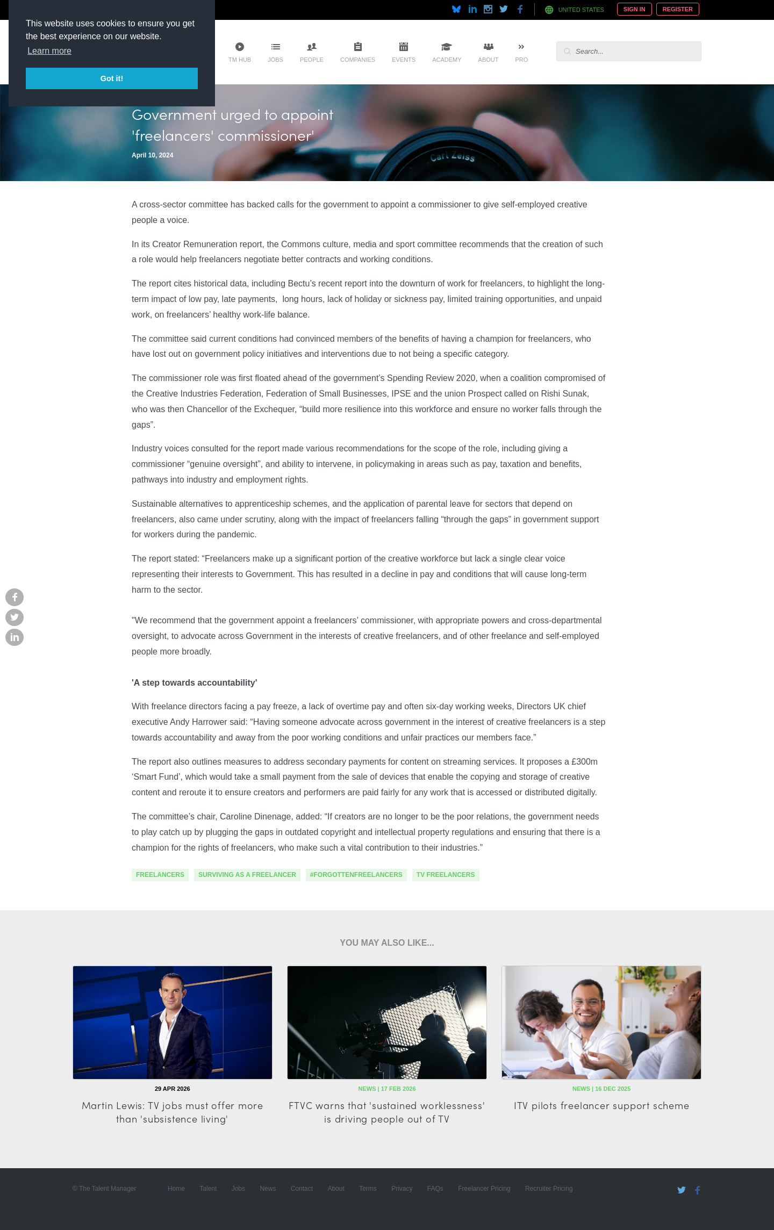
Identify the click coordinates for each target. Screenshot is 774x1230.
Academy (446, 59)
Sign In (635, 9)
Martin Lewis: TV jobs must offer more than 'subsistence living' (173, 1111)
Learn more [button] (49, 50)
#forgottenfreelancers (356, 875)
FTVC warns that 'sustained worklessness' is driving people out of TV (387, 1111)
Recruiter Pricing (549, 1188)
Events (403, 59)
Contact (302, 1188)
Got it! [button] (112, 78)
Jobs (275, 59)
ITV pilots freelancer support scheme (602, 1105)
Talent (208, 1188)
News (268, 1188)
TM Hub (239, 59)
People (312, 59)
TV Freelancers (446, 875)
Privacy (401, 1188)
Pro (521, 59)
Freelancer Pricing (484, 1188)
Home (176, 1188)
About (488, 59)
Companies (357, 59)
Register (678, 9)
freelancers (160, 875)
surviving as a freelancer (247, 875)
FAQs (435, 1188)
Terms (368, 1188)
